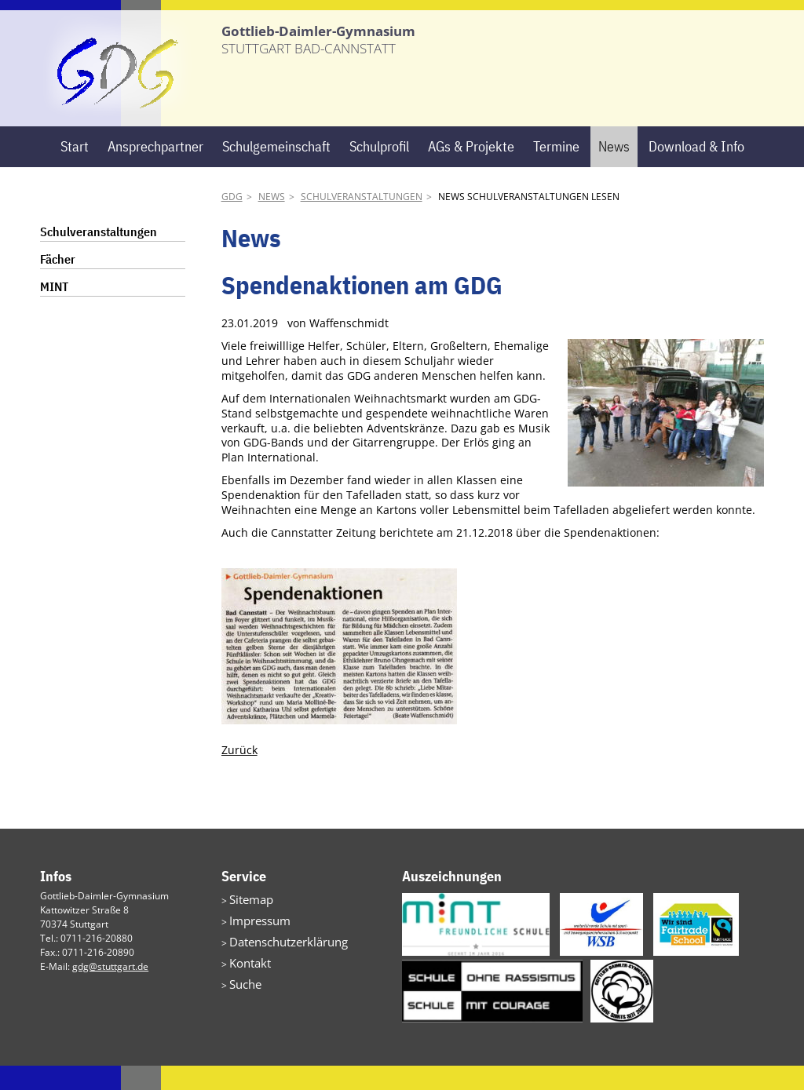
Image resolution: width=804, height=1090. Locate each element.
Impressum (254, 941)
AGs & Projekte (471, 170)
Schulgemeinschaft (276, 170)
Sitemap (247, 922)
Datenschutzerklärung (278, 960)
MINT (54, 311)
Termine (556, 170)
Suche (242, 997)
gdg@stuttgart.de (110, 990)
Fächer (57, 283)
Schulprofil (379, 170)
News (614, 170)
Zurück (239, 773)
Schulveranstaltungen (361, 221)
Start (74, 170)
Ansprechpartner (155, 170)
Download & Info (696, 170)
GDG (232, 221)
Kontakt (245, 979)
